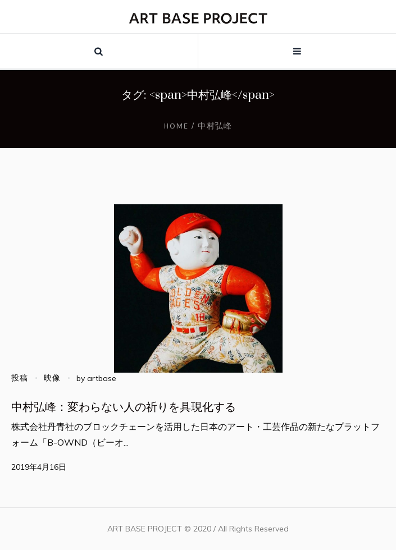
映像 (52, 378)
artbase (101, 378)
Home (176, 126)
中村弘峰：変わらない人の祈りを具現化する (123, 407)
